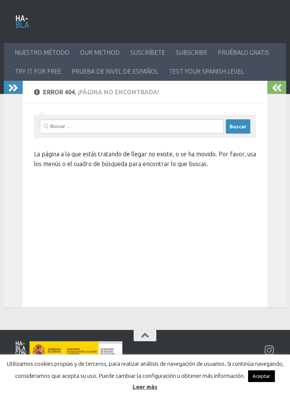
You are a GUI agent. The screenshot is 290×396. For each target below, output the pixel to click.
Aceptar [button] (261, 376)
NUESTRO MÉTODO (42, 52)
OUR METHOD (100, 52)
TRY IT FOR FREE (38, 71)
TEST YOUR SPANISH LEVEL (206, 71)
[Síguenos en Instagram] (269, 350)
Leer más (145, 387)
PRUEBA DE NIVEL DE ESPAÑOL (115, 71)
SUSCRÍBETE (147, 52)
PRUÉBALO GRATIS (243, 52)
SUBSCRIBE (191, 52)
